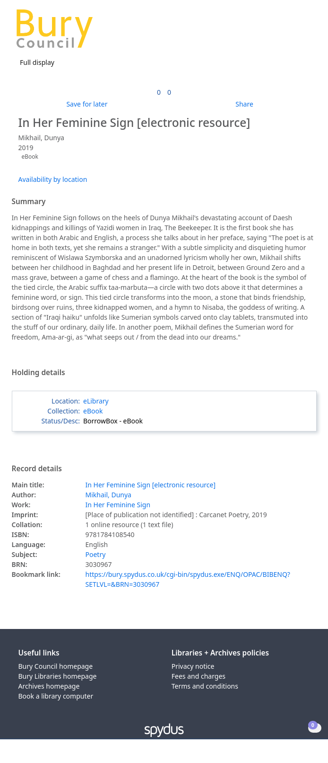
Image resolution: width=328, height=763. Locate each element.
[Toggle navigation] (306, 32)
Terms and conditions (205, 686)
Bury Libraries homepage (57, 676)
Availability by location (52, 179)
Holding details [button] (38, 372)
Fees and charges (198, 676)
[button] (295, 32)
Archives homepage (49, 686)
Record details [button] (37, 469)
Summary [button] (29, 201)
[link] (159, 92)
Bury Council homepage (55, 666)
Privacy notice (193, 666)
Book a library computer (56, 695)
